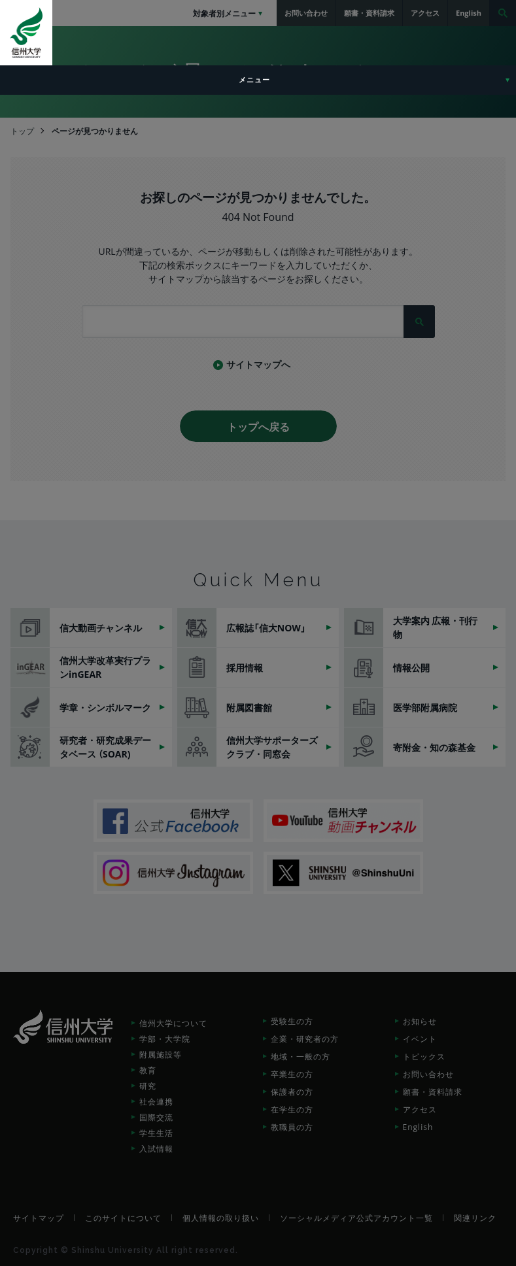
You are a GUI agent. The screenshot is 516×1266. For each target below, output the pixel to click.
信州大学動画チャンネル (343, 820)
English (418, 1127)
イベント (420, 1038)
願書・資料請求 (432, 1091)
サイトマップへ (258, 364)
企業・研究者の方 (305, 1038)
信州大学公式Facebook (173, 820)
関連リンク (475, 1218)
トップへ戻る (258, 426)
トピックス (424, 1056)
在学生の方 (292, 1109)
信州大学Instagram (173, 873)
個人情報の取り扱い (220, 1218)
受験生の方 (292, 1021)
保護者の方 (292, 1091)
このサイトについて (123, 1218)
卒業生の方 (292, 1074)
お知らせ (420, 1021)
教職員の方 (292, 1127)
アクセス (420, 1109)
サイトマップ (38, 1218)
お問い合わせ (428, 1074)
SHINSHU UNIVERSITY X (343, 873)
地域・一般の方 (300, 1056)
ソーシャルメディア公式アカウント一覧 (356, 1218)
